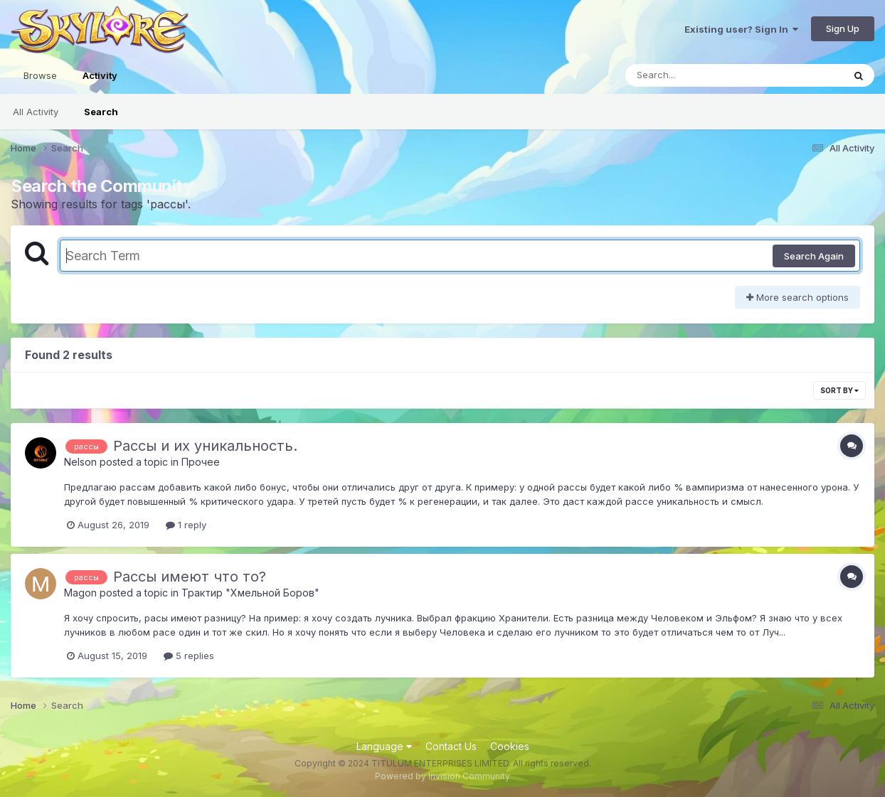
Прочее (200, 462)
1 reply (186, 524)
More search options (797, 297)
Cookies (509, 746)
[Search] (695, 75)
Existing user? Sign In (741, 29)
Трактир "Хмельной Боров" (250, 593)
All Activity (35, 111)
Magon (80, 593)
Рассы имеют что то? (189, 576)
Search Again (814, 256)
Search (101, 111)
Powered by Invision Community (442, 776)
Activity (100, 82)
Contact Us (451, 746)
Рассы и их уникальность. (205, 445)
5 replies (189, 655)
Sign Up (842, 28)
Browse (40, 75)
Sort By (839, 390)
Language (384, 746)
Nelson (80, 462)
